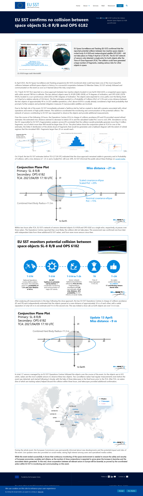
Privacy (120, 486)
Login (120, 6)
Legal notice (113, 486)
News (103, 18)
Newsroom (111, 6)
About (85, 6)
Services (95, 6)
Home (78, 6)
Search (126, 5)
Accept (121, 492)
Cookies (125, 486)
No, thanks (131, 492)
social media (120, 159)
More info (40, 493)
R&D (103, 6)
